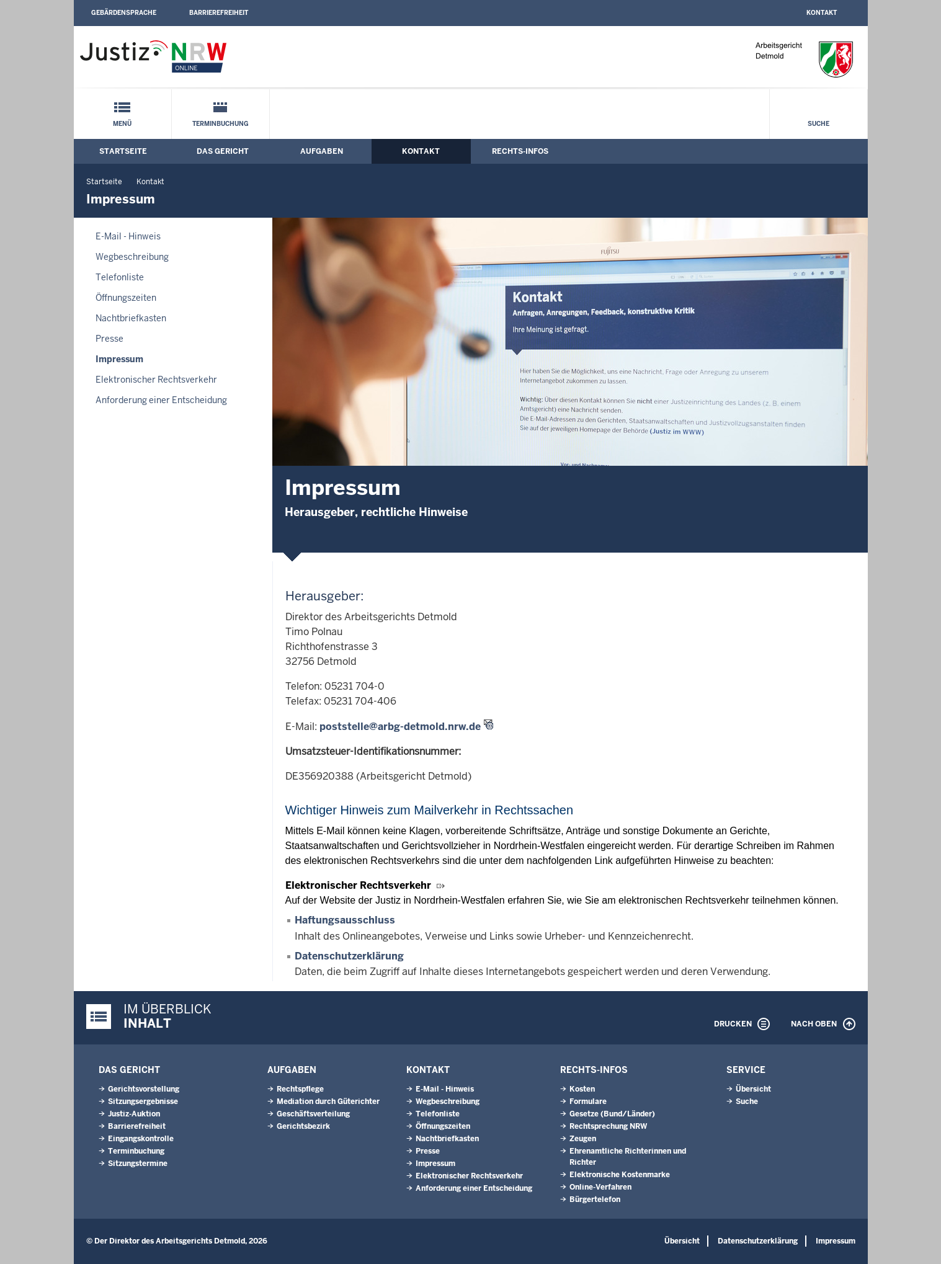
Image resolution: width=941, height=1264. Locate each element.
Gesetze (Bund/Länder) (612, 1114)
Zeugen (582, 1139)
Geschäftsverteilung (313, 1114)
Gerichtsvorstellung (143, 1089)
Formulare (588, 1101)
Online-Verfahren (600, 1187)
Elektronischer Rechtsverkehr (156, 379)
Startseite (123, 151)
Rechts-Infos (520, 151)
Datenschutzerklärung (349, 956)
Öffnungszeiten (126, 297)
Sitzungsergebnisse (143, 1101)
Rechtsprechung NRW (608, 1126)
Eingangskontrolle (141, 1139)
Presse (109, 338)
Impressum (119, 359)
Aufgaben (321, 151)
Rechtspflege (300, 1089)
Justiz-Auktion (134, 1114)
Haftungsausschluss (345, 920)
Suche (818, 124)
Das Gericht (223, 151)
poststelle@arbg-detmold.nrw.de (400, 726)
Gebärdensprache (123, 13)
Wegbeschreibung (132, 256)
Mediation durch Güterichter (328, 1101)
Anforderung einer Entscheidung (161, 400)
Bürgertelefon (594, 1199)
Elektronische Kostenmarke (619, 1175)
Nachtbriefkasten (131, 318)
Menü (122, 124)
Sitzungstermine (137, 1163)
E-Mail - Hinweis (128, 236)
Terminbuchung (220, 124)
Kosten (582, 1089)
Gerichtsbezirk (303, 1126)
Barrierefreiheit (218, 13)
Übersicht (753, 1089)
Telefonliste (120, 277)
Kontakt (821, 13)
